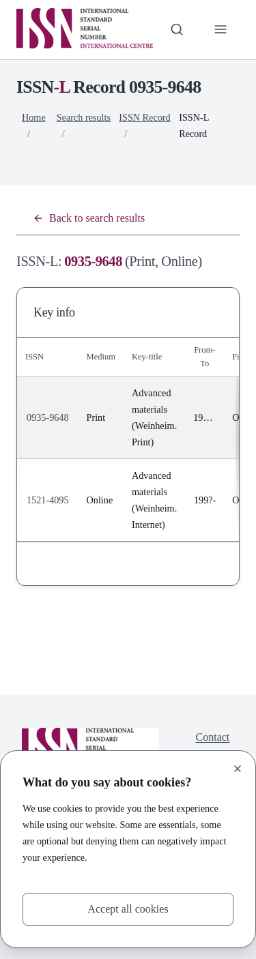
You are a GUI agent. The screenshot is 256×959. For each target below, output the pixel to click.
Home (34, 117)
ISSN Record (144, 117)
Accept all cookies (127, 909)
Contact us (213, 745)
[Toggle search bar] (177, 29)
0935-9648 (48, 417)
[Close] (237, 768)
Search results (84, 117)
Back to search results (89, 218)
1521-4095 (48, 500)
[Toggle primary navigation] (220, 29)
